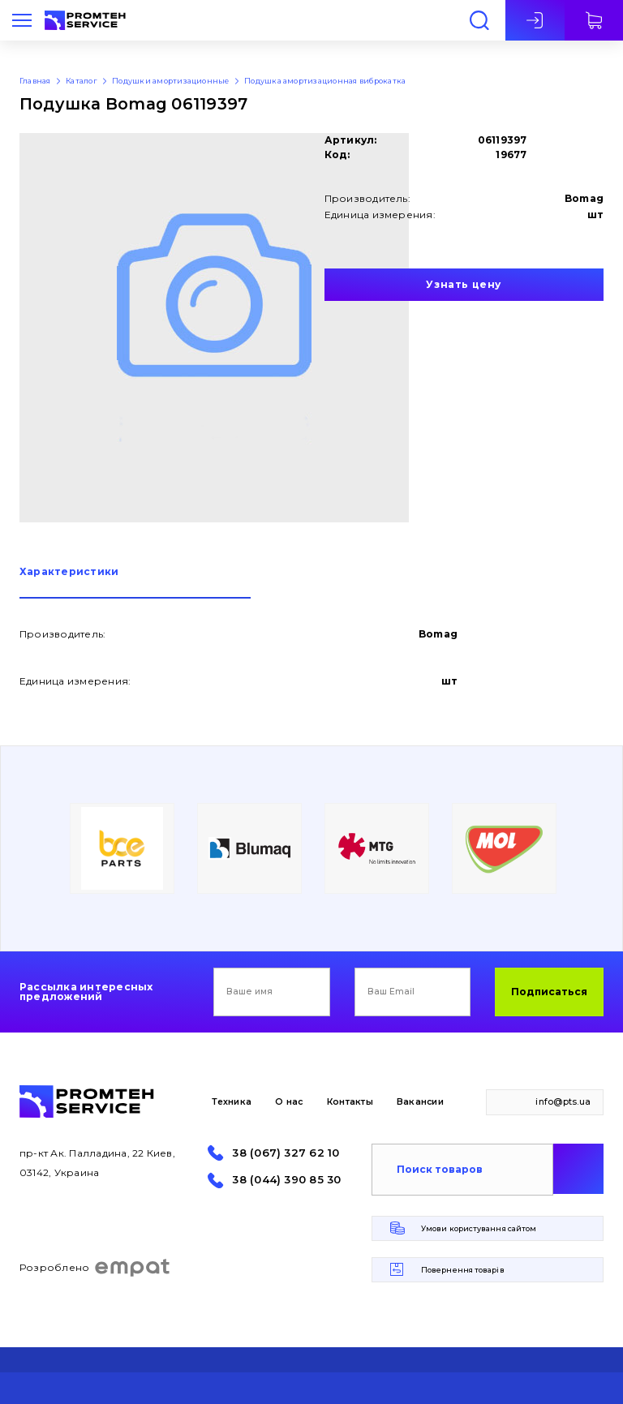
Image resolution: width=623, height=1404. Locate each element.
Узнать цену (463, 284)
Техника (231, 1102)
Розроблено (95, 1268)
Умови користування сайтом (478, 1228)
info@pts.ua (563, 1102)
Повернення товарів (463, 1269)
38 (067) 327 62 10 (285, 1153)
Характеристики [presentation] (68, 572)
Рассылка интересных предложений (86, 992)
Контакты (350, 1102)
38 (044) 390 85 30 (286, 1179)
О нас (289, 1102)
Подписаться (549, 991)
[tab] (135, 583)
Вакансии (420, 1102)
